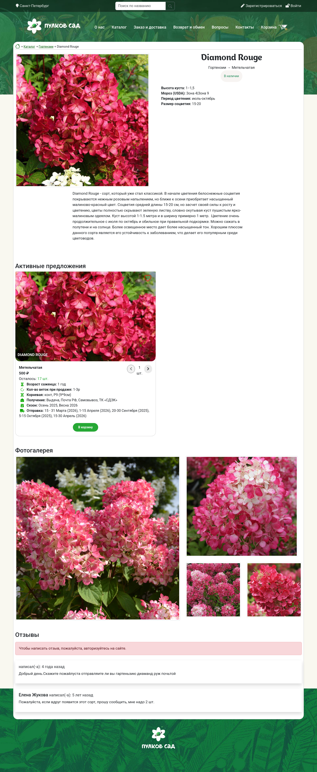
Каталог (119, 27)
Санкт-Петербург (32, 6)
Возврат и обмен (189, 27)
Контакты (245, 27)
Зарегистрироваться (261, 6)
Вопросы (220, 27)
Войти (293, 6)
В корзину (85, 427)
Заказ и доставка (150, 27)
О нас (99, 27)
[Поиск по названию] (140, 6)
